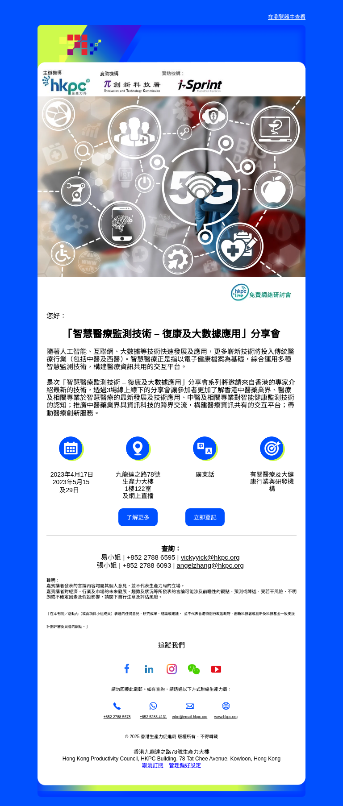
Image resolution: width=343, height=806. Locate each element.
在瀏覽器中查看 (286, 17)
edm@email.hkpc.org (189, 717)
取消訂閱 (152, 765)
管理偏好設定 (185, 765)
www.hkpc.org (226, 717)
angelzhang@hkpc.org (209, 565)
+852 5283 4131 (153, 717)
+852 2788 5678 (117, 717)
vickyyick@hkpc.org (210, 557)
